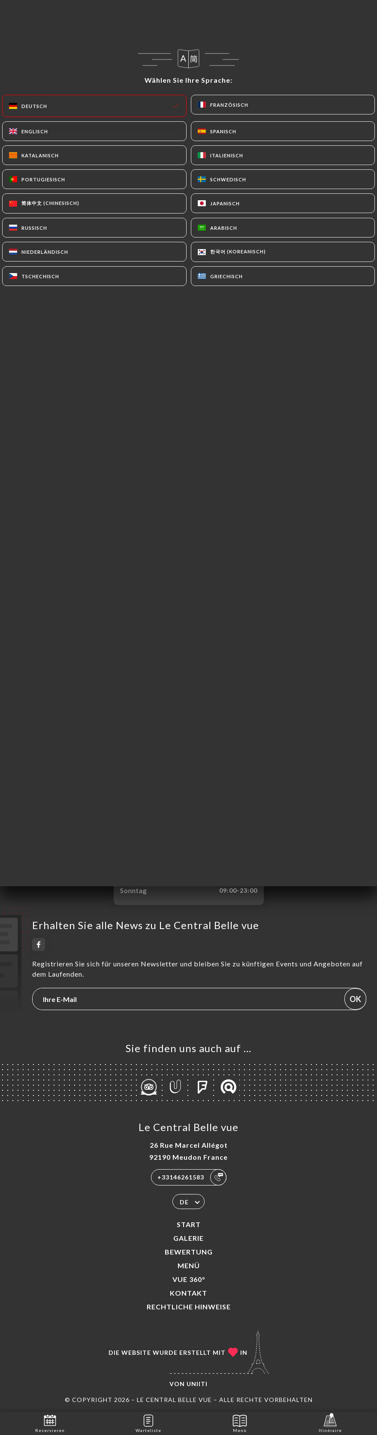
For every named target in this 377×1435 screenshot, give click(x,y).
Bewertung (189, 1252)
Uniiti (197, 1383)
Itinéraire (330, 1423)
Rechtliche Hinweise (189, 1307)
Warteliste (148, 1423)
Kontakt (188, 1293)
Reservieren (50, 1423)
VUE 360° (188, 1279)
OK (355, 999)
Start (189, 1224)
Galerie (188, 1238)
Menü (189, 1265)
